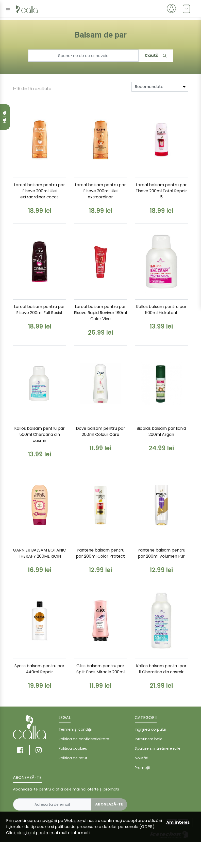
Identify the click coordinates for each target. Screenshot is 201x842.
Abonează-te (109, 804)
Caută (155, 55)
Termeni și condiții (75, 729)
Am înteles (178, 822)
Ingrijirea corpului (150, 729)
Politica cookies (73, 748)
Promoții (142, 767)
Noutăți (141, 758)
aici (20, 833)
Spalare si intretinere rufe (157, 748)
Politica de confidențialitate (84, 739)
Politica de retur (73, 758)
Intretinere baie (148, 739)
